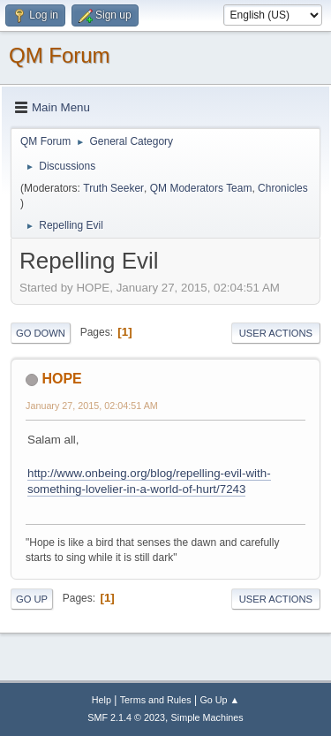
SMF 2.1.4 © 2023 (126, 717)
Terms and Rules (156, 699)
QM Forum (59, 55)
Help (101, 699)
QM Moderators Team (201, 188)
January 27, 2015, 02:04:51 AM (92, 405)
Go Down (40, 333)
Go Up (32, 599)
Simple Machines (207, 717)
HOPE (61, 378)
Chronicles (283, 188)
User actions (275, 333)
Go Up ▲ (219, 699)
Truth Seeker (113, 188)
